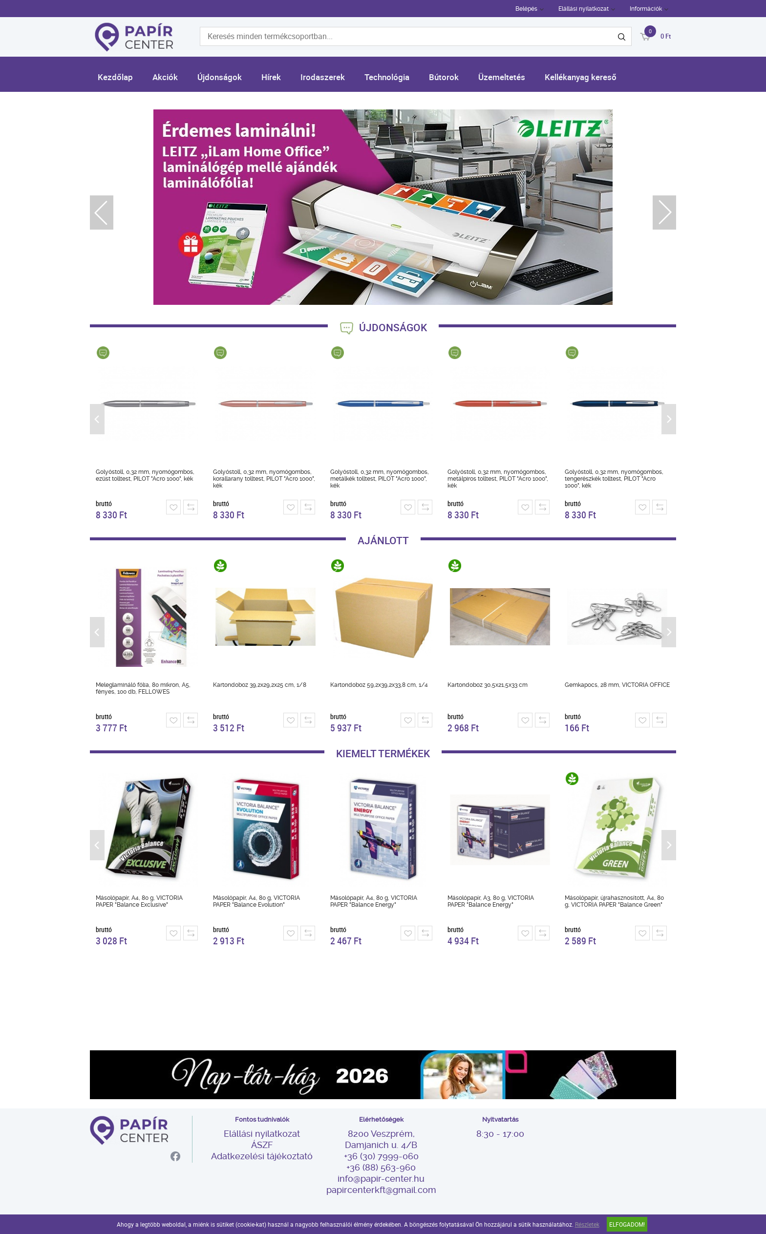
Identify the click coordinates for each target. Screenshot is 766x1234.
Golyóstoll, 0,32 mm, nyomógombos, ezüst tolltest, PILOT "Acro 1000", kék (145, 475)
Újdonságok (219, 77)
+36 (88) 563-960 (381, 1167)
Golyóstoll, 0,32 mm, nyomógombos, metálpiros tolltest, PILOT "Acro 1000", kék (497, 478)
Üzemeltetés (501, 77)
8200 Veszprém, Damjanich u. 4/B (381, 1139)
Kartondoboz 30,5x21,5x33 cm (487, 684)
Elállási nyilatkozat (583, 8)
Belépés (526, 8)
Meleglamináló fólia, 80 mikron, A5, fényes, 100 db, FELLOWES (143, 688)
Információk (646, 8)
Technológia (386, 77)
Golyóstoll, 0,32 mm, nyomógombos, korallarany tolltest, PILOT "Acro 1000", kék (264, 478)
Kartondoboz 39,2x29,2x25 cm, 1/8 (259, 684)
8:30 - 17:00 (500, 1133)
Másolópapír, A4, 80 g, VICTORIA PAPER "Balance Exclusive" (139, 901)
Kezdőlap (115, 77)
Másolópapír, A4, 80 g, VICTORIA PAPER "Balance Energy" (373, 901)
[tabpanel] (383, 207)
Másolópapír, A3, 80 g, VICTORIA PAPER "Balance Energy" (490, 901)
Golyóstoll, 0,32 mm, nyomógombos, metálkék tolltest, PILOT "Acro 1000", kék (379, 478)
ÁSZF (262, 1145)
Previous (101, 212)
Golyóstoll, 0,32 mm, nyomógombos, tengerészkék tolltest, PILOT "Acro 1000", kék (614, 478)
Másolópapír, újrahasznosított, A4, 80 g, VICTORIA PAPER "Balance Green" (614, 901)
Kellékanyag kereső (581, 77)
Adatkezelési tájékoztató (262, 1156)
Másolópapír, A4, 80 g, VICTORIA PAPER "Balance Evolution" (256, 901)
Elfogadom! (627, 1224)
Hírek (271, 77)
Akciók (165, 77)
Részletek (587, 1224)
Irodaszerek (322, 77)
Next (664, 212)
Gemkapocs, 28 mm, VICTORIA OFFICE (617, 684)
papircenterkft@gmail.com (381, 1190)
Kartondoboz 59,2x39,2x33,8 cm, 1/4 (379, 684)
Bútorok (444, 77)
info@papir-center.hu (381, 1178)
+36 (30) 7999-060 (381, 1156)
